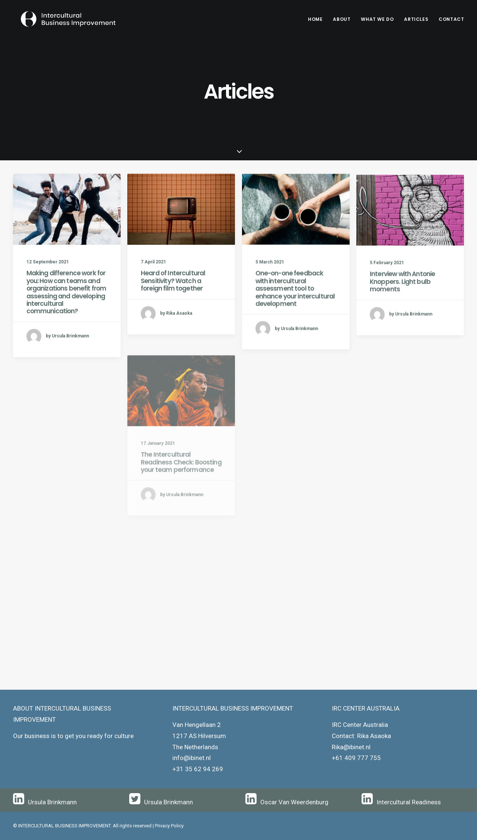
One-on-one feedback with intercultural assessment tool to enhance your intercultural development (295, 295)
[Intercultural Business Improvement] (61, 19)
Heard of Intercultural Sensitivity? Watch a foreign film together (173, 281)
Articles (416, 19)
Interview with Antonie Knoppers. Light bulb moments (402, 298)
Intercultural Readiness (408, 802)
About (341, 19)
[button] (67, 209)
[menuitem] (318, 19)
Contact (451, 19)
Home (315, 19)
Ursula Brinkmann (52, 802)
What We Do (377, 19)
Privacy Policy (169, 825)
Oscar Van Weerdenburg (294, 802)
